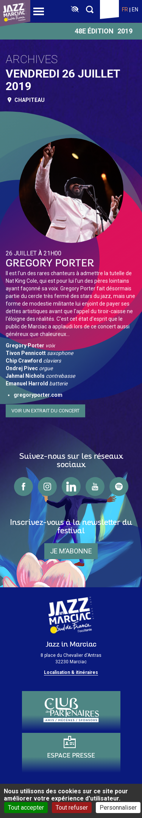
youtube (95, 486)
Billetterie (109, 9)
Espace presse (71, 756)
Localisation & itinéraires (71, 672)
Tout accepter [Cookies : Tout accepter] (26, 807)
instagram (47, 486)
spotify (118, 486)
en (135, 9)
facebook (23, 486)
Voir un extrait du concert (45, 409)
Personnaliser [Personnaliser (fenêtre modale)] (118, 807)
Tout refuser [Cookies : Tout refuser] (72, 807)
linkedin (71, 486)
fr (125, 9)
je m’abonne (71, 551)
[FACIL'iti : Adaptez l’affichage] (75, 9)
